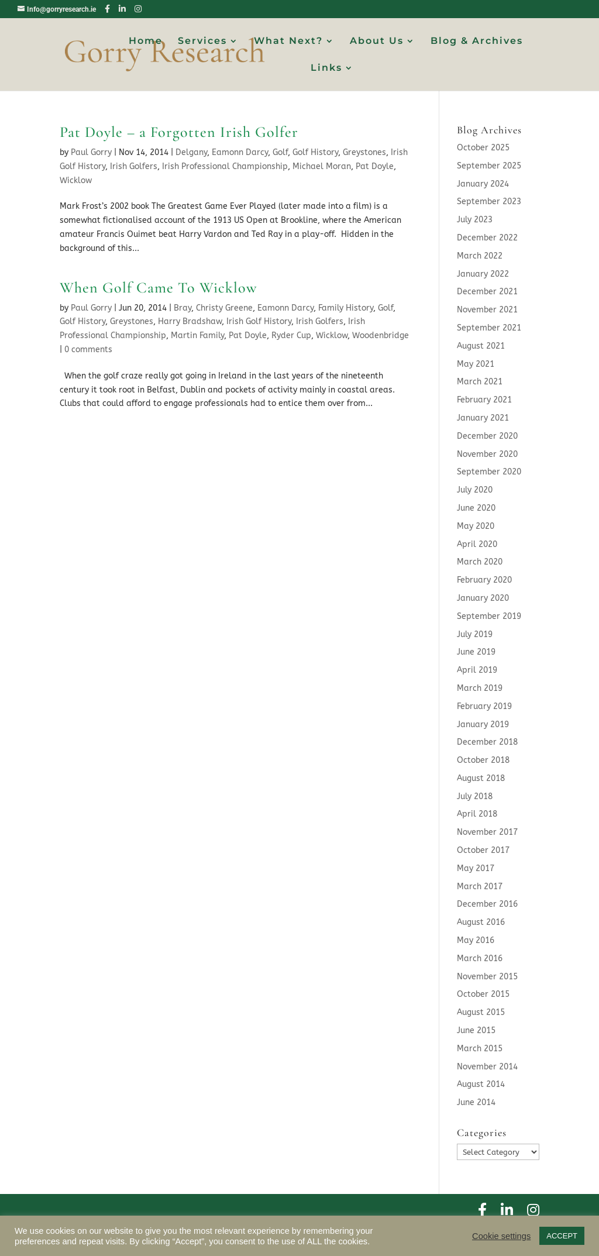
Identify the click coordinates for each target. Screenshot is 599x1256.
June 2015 (476, 1030)
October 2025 (483, 148)
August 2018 (481, 778)
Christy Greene (224, 308)
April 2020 (477, 544)
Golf (280, 152)
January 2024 (483, 184)
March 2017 (479, 887)
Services (202, 41)
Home (146, 41)
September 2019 (489, 616)
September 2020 (489, 472)
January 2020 (483, 598)
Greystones (364, 152)
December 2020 (487, 436)
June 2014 (476, 1102)
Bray (182, 308)
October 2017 (483, 850)
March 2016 (479, 958)
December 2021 (487, 292)
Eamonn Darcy (240, 152)
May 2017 (475, 868)
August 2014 (481, 1084)
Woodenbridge (380, 335)
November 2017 (487, 832)
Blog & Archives (477, 41)
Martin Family (197, 335)
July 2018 (475, 796)
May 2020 (475, 526)
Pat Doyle (375, 166)
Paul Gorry (91, 152)
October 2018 (483, 760)
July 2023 (475, 220)
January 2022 (483, 274)
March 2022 (479, 256)
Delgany (191, 152)
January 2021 (483, 418)
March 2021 (479, 382)
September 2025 (489, 166)
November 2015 (487, 977)
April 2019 (477, 670)
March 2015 (479, 1049)
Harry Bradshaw (190, 321)
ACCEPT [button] (561, 1235)
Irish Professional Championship (225, 166)
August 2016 (481, 922)
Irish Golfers (133, 166)
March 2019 (479, 688)
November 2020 (487, 454)
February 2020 (484, 580)
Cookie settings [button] (501, 1236)
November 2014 (487, 1067)
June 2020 (476, 508)
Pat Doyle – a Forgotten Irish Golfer (179, 132)
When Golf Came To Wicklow (158, 287)
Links (326, 68)
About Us (377, 41)
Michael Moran (321, 166)
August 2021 (481, 346)
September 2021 (489, 328)
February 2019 (484, 706)
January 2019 (483, 724)
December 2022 (487, 238)
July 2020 (475, 490)
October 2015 (483, 994)
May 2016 (475, 940)
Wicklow (76, 180)
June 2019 (476, 652)
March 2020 (479, 562)
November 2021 (487, 310)
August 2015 (481, 1012)
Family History (345, 308)
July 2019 (475, 634)
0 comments (88, 350)
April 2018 (477, 814)
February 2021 (484, 400)
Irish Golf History (258, 321)
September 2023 (489, 202)
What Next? (288, 41)
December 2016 (487, 904)
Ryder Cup (291, 335)
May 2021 (475, 364)
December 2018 (487, 742)
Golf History (315, 152)
